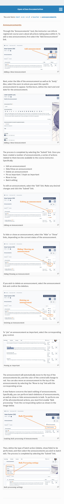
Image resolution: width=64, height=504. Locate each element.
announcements (49, 17)
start (18, 17)
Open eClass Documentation (30, 9)
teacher (36, 17)
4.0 (28, 17)
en (23, 17)
